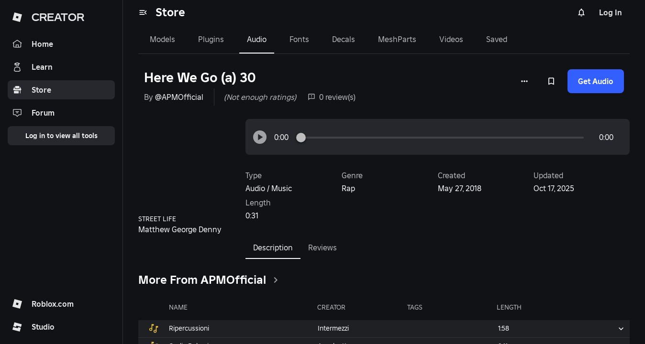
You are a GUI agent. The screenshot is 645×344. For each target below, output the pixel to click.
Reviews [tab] (322, 247)
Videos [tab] (451, 39)
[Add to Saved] (551, 81)
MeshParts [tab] (397, 39)
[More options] (524, 81)
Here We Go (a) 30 (200, 77)
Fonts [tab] (299, 39)
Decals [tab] (343, 39)
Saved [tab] (496, 39)
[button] (260, 137)
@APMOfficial (179, 97)
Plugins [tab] (211, 39)
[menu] (143, 12)
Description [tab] (273, 247)
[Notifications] (581, 12)
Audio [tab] (257, 39)
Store (170, 12)
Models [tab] (162, 39)
